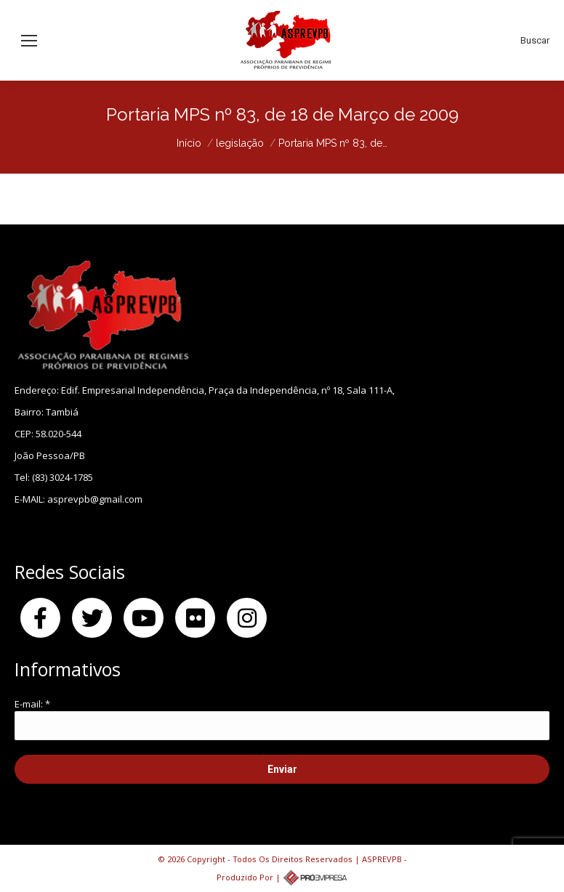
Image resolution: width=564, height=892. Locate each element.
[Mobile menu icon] (29, 40)
